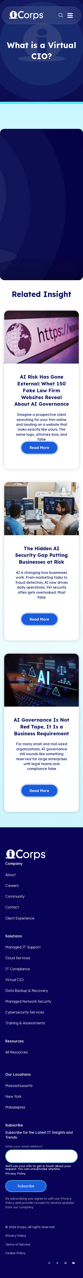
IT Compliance (17, 969)
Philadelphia (15, 1107)
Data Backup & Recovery (26, 991)
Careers (12, 886)
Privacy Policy (15, 1173)
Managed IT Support (23, 947)
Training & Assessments (25, 1023)
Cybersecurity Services (24, 1012)
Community (15, 896)
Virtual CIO (14, 980)
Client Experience (20, 918)
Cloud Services (17, 958)
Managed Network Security (28, 1001)
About (10, 875)
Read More (39, 447)
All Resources (16, 1052)
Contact (12, 907)
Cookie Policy (15, 1253)
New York (13, 1096)
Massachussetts (19, 1086)
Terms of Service (17, 1244)
